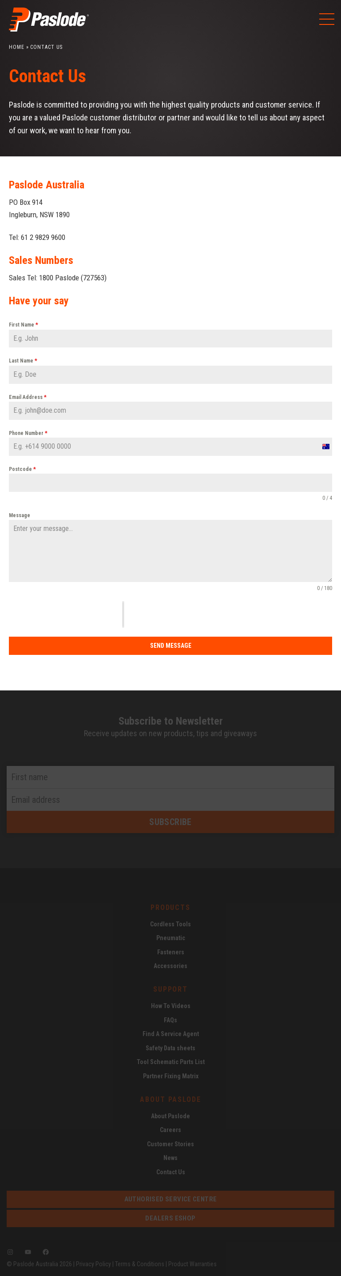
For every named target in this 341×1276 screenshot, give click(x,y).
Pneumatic (170, 937)
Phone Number (28, 433)
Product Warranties (192, 1264)
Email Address (28, 397)
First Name (23, 325)
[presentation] (66, 614)
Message (19, 515)
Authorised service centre (170, 1199)
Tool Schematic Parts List (171, 1061)
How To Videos (170, 1005)
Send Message (170, 645)
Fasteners (170, 952)
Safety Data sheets (170, 1048)
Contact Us (170, 1172)
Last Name (23, 361)
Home (16, 47)
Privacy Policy (93, 1264)
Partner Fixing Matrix (170, 1076)
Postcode (22, 469)
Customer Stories (170, 1144)
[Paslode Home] (49, 28)
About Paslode (170, 1116)
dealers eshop (170, 1218)
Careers (170, 1129)
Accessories (170, 965)
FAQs (170, 1020)
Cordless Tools (170, 924)
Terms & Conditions (139, 1264)
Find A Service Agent (171, 1033)
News (170, 1157)
